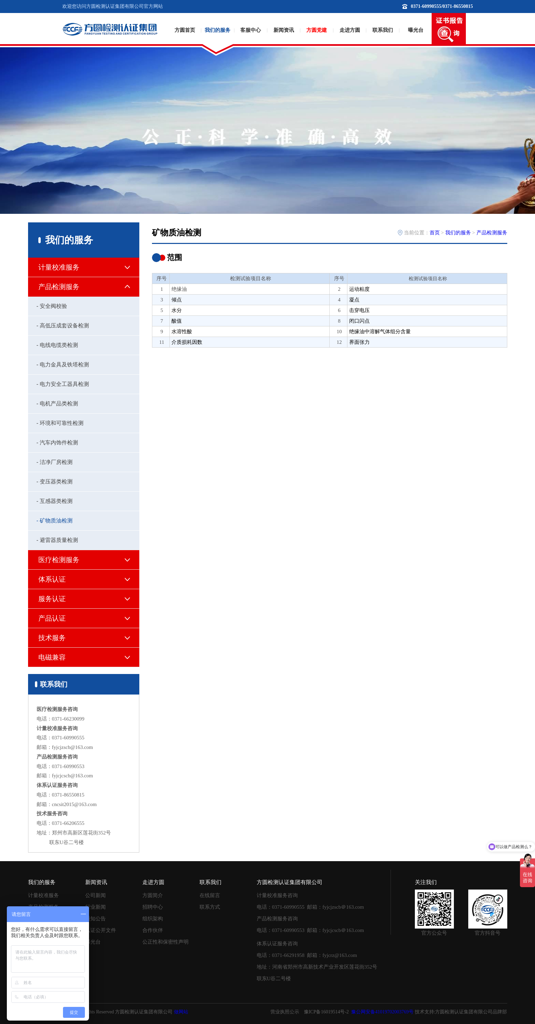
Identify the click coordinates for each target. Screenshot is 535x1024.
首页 (435, 232)
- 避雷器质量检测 (57, 540)
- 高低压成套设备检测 (63, 325)
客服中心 (250, 30)
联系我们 (382, 30)
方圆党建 (316, 30)
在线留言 (210, 895)
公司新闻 (95, 895)
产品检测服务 (491, 232)
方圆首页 (185, 30)
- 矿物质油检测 (55, 520)
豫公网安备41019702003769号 (382, 1011)
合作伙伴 (152, 930)
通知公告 (95, 918)
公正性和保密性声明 (165, 942)
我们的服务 (217, 30)
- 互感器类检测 (55, 501)
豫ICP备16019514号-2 (326, 1011)
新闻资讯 (283, 30)
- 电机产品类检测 (57, 403)
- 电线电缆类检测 (57, 345)
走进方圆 (350, 30)
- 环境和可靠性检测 (60, 423)
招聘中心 (152, 907)
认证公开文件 (100, 930)
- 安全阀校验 (52, 306)
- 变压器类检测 (55, 481)
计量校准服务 (43, 895)
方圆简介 (152, 895)
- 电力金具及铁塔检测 (63, 364)
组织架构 (152, 918)
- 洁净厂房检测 (55, 462)
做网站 (181, 1011)
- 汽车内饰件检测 (57, 442)
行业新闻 (95, 907)
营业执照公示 (284, 1011)
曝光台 (415, 30)
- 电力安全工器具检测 (63, 384)
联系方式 (210, 907)
